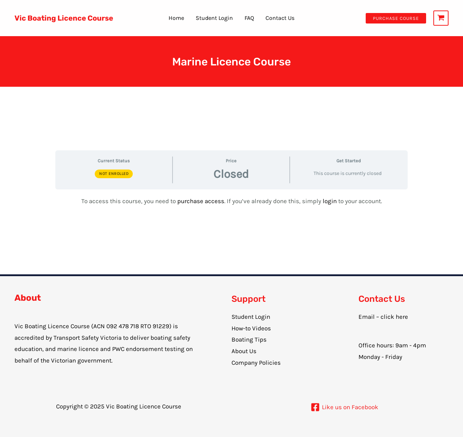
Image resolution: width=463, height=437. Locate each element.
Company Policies (256, 362)
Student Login (214, 17)
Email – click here (383, 316)
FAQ (249, 17)
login (330, 201)
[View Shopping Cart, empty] (441, 17)
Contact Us (280, 17)
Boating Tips (249, 339)
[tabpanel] (231, 201)
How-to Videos (251, 328)
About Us (244, 351)
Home (176, 17)
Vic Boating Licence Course (63, 18)
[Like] (344, 407)
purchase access (200, 201)
